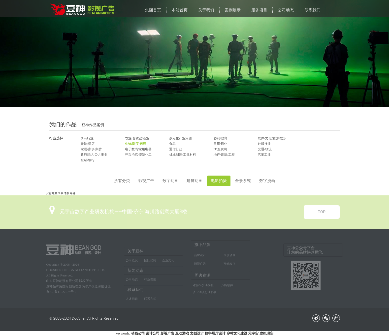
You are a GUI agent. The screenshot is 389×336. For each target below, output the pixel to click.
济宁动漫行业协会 (205, 291)
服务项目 (259, 10)
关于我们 (206, 10)
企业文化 (168, 261)
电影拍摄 (219, 180)
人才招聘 (132, 300)
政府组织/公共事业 (94, 154)
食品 (172, 144)
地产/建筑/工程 (224, 154)
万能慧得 (227, 284)
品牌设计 (200, 254)
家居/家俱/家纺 (91, 149)
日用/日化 (220, 144)
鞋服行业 (264, 144)
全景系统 (243, 180)
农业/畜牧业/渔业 (137, 138)
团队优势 (150, 261)
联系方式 (150, 300)
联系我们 (313, 10)
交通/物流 (265, 149)
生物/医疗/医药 (135, 144)
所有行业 (87, 138)
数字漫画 (267, 180)
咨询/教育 (220, 138)
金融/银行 (88, 160)
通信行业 (175, 149)
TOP (321, 212)
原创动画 (229, 254)
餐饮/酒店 (88, 144)
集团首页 (153, 10)
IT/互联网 (220, 149)
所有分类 (122, 180)
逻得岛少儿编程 (203, 284)
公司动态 (286, 10)
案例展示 (233, 10)
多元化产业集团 (180, 138)
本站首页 (180, 10)
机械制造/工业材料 (182, 154)
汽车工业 (264, 154)
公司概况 (132, 261)
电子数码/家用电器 (138, 149)
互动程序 (229, 262)
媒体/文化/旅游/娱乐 (272, 138)
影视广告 (146, 180)
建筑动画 (194, 180)
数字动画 (170, 180)
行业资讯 (150, 280)
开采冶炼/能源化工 (138, 154)
